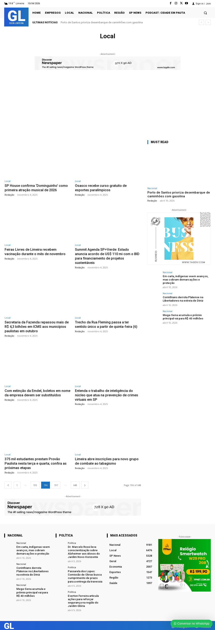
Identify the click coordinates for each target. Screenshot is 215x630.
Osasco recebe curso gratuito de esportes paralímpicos (101, 187)
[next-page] (84, 483)
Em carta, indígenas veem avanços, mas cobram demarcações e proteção (184, 279)
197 (56, 483)
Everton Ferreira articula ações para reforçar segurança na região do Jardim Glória (83, 598)
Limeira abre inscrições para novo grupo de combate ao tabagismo (107, 460)
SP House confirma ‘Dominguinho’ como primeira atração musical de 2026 (37, 187)
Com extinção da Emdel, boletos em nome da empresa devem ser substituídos (34, 393)
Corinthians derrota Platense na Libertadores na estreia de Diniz (183, 298)
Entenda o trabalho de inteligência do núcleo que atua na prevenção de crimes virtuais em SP (107, 393)
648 (75, 483)
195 (35, 483)
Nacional (152, 188)
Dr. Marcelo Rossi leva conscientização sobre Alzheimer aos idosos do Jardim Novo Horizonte (83, 550)
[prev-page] (8, 483)
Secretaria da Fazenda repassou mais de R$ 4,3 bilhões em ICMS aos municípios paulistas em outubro (37, 325)
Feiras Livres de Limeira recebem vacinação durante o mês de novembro (36, 251)
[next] (208, 22)
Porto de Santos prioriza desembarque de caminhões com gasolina (102, 22)
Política (72, 541)
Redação (9, 194)
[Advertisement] (107, 107)
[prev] (201, 22)
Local (7, 181)
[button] (205, 12)
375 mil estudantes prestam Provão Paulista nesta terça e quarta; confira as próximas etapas (36, 462)
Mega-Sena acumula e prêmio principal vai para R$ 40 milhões (182, 316)
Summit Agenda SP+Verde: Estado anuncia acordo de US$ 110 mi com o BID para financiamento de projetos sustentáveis (108, 255)
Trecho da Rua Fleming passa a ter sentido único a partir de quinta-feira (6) (107, 323)
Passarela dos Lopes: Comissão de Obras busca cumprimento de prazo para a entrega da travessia (85, 574)
